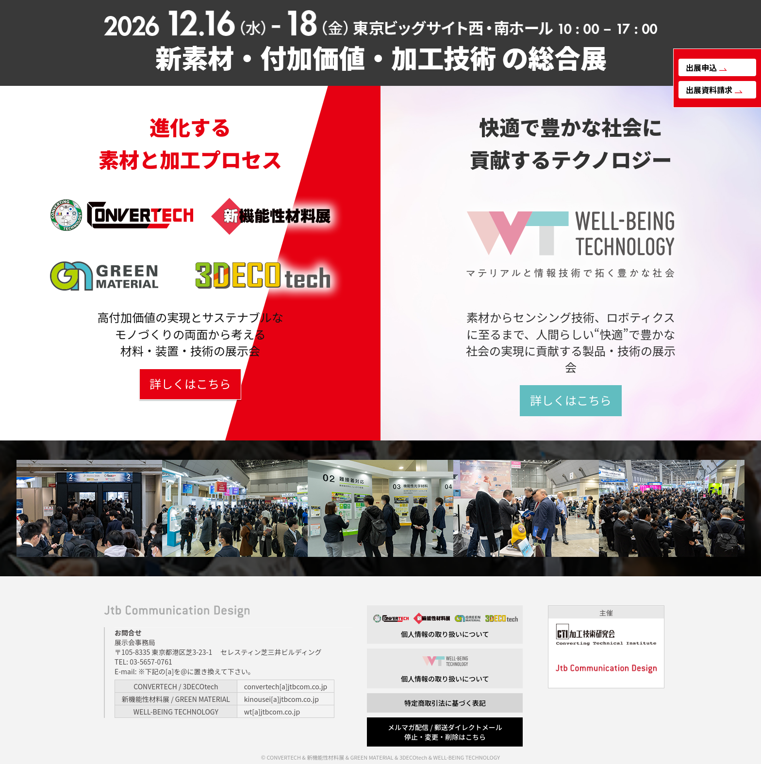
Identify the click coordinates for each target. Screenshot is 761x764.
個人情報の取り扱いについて (445, 625)
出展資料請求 (714, 90)
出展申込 (706, 67)
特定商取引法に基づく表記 (445, 703)
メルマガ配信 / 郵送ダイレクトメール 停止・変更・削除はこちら (445, 732)
